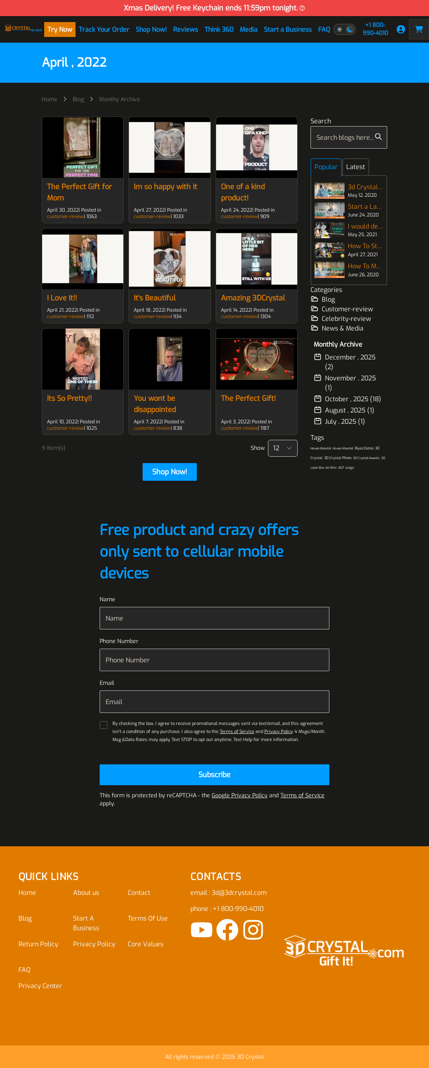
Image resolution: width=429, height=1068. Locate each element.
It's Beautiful (155, 298)
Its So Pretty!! (69, 398)
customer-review (65, 216)
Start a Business (288, 29)
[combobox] (349, 137)
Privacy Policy (278, 732)
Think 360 (218, 29)
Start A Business (86, 923)
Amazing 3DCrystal (253, 298)
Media (248, 29)
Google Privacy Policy (240, 795)
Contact (139, 892)
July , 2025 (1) (339, 421)
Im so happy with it (165, 187)
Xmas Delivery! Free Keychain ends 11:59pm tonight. (214, 8)
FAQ (324, 29)
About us (86, 892)
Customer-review (342, 308)
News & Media (337, 328)
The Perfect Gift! (248, 398)
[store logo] (23, 29)
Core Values (145, 944)
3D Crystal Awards (366, 458)
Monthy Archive (119, 99)
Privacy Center (40, 986)
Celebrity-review (341, 318)
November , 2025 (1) (345, 383)
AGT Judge (346, 468)
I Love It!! (62, 298)
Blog (78, 99)
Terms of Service (237, 732)
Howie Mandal (321, 448)
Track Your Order (104, 29)
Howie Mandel (343, 448)
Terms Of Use (148, 918)
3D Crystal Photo (337, 457)
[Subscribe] (214, 774)
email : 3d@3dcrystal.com (228, 892)
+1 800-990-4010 (375, 29)
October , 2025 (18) (347, 398)
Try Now (59, 29)
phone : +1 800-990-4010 (227, 909)
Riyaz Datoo (364, 448)
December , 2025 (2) (345, 362)
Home (49, 99)
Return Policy (38, 944)
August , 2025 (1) (344, 410)
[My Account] (401, 29)
